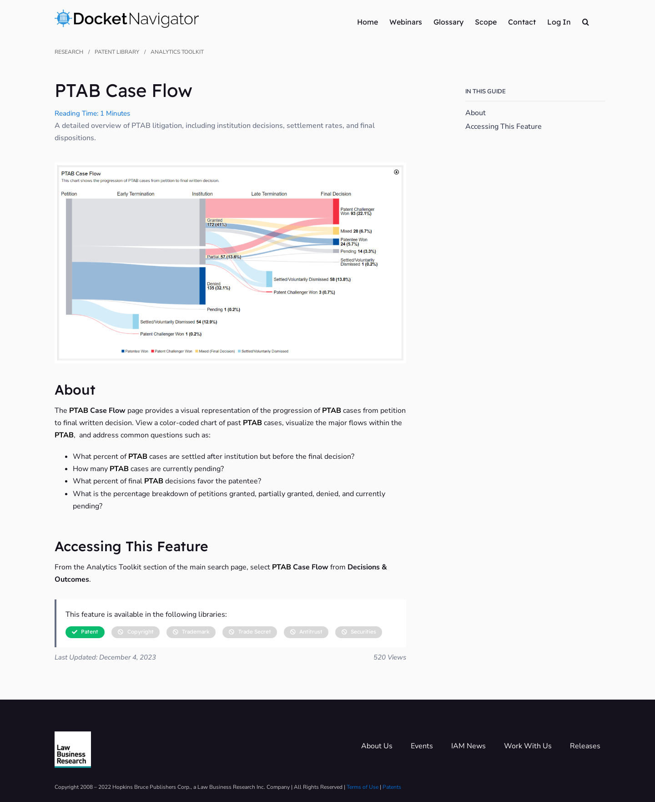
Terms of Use (362, 787)
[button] (585, 21)
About (475, 113)
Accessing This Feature (503, 126)
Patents (392, 787)
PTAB (78, 411)
